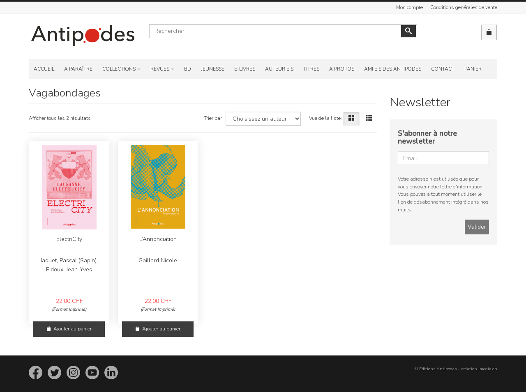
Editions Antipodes (438, 369)
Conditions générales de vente (463, 7)
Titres (311, 69)
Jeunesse (212, 69)
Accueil (44, 69)
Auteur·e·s (279, 69)
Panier (473, 69)
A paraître (78, 69)
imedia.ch (487, 369)
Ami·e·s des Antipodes (392, 69)
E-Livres (244, 69)
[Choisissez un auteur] (263, 119)
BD (187, 69)
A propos (341, 69)
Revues (159, 69)
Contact (442, 69)
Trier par (213, 118)
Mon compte (409, 7)
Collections (119, 69)
